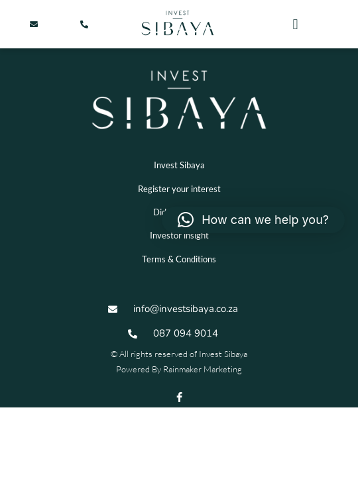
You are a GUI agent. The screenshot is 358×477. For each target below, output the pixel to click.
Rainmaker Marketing (202, 369)
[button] (295, 24)
